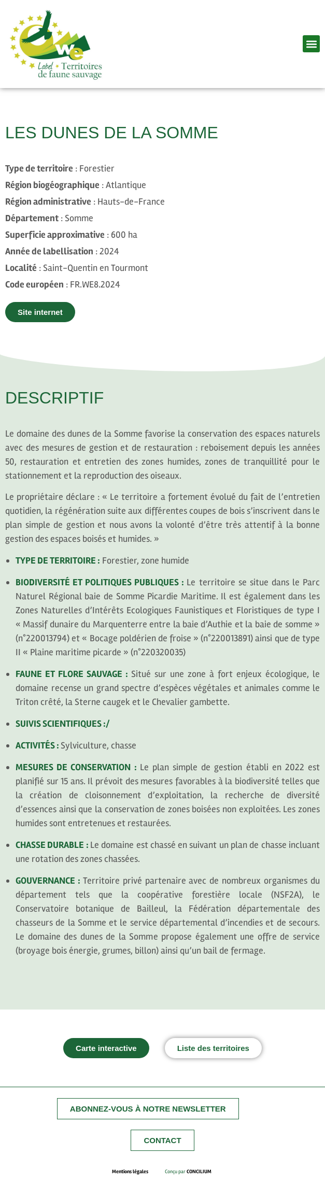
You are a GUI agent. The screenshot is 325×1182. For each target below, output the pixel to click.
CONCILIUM (199, 1172)
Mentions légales (138, 1172)
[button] (311, 43)
